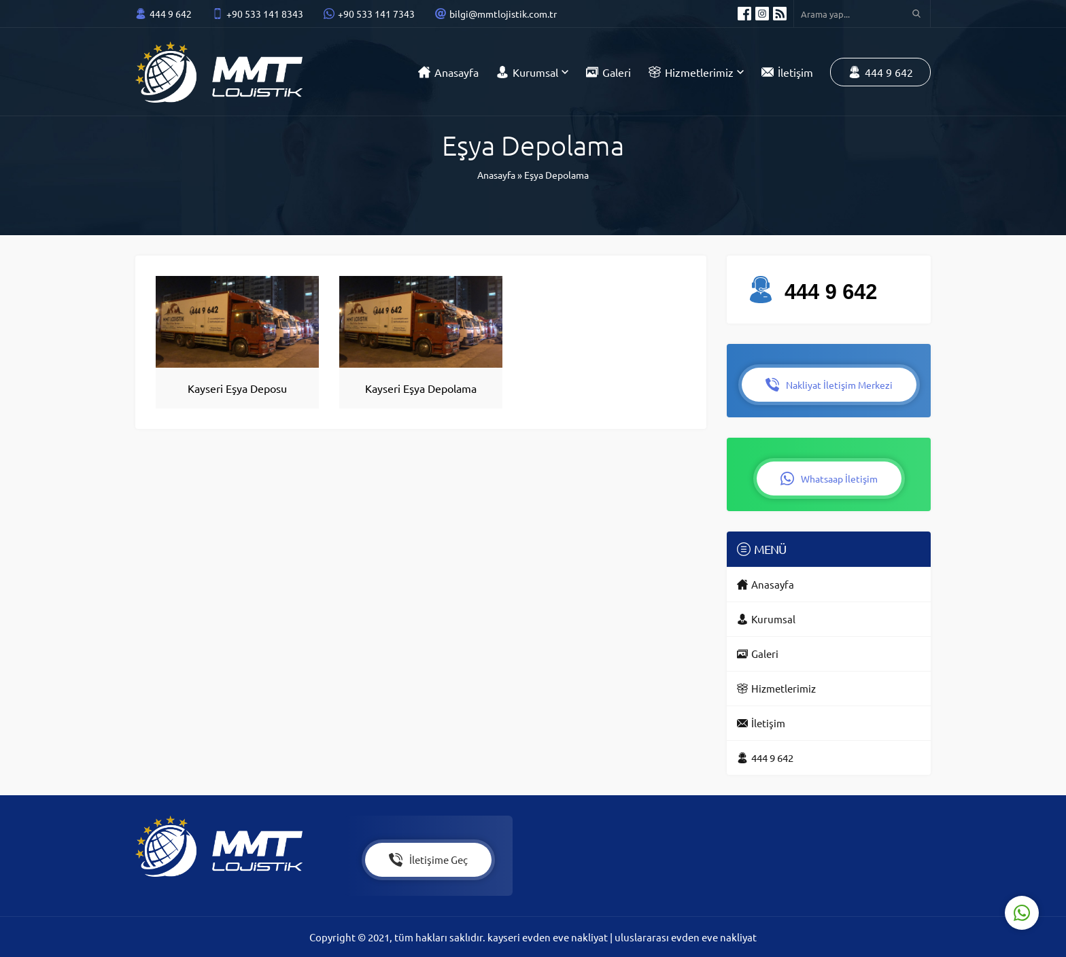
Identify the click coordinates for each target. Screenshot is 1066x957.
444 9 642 (171, 13)
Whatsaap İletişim (829, 478)
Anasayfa (496, 175)
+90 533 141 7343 (376, 13)
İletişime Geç (428, 860)
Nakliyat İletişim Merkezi (829, 385)
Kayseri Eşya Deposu (237, 388)
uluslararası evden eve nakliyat (686, 936)
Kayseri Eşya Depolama (421, 388)
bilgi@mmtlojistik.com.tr (503, 13)
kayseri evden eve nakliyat (548, 936)
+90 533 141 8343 (264, 13)
